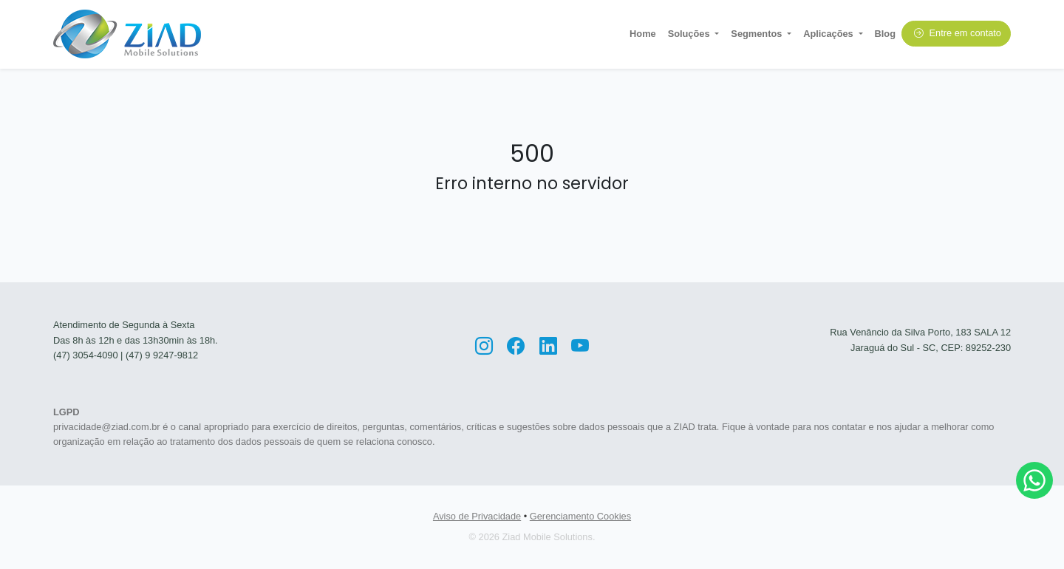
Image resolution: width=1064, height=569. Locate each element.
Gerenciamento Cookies (580, 516)
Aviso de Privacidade (477, 516)
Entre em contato (957, 32)
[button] (694, 34)
